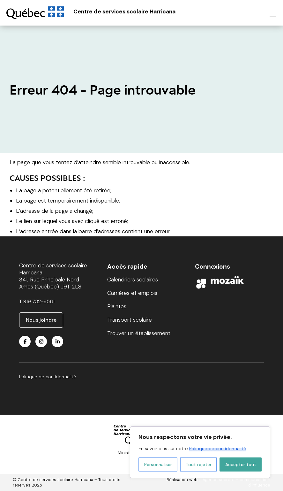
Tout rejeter (199, 464)
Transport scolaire (129, 319)
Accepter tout (240, 464)
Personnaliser (158, 464)
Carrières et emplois (132, 292)
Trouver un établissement (138, 333)
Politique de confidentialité (217, 448)
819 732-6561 (39, 301)
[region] (200, 452)
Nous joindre (41, 320)
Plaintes (116, 306)
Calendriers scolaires (132, 279)
